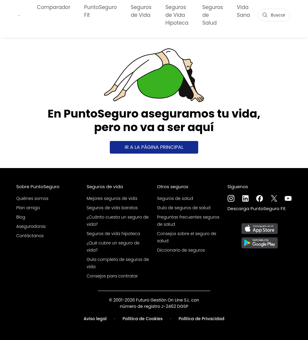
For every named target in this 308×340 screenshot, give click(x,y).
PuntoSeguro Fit (100, 10)
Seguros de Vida (141, 10)
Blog (20, 217)
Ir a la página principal (154, 147)
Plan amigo (28, 208)
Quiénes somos (32, 198)
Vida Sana (243, 10)
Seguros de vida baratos (112, 208)
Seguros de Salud (212, 14)
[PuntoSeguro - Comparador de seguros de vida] (19, 14)
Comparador (53, 6)
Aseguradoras (31, 226)
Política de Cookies (143, 319)
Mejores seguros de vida (112, 198)
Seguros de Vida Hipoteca (177, 14)
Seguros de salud (175, 198)
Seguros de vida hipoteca (113, 234)
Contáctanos (30, 236)
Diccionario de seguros (181, 250)
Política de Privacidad (201, 319)
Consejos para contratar (112, 276)
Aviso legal (95, 319)
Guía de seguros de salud (184, 208)
